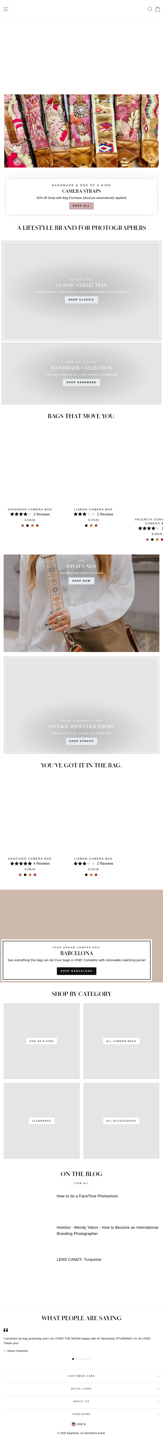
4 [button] (84, 1359)
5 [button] (87, 1359)
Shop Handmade (81, 382)
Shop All (81, 205)
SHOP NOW (81, 581)
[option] (81, 1340)
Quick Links (115, 1389)
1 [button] (73, 1359)
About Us (116, 1401)
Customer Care (113, 1376)
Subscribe (115, 1414)
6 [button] (91, 1359)
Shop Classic (81, 299)
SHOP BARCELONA (77, 971)
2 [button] (77, 1359)
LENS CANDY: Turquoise (79, 1259)
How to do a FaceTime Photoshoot (87, 1196)
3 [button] (80, 1359)
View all (81, 1183)
